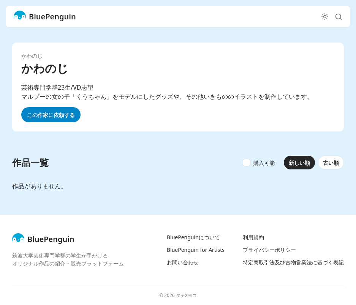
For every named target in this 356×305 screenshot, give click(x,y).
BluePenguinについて (193, 237)
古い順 (331, 162)
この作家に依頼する (51, 115)
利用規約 (253, 237)
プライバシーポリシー (269, 249)
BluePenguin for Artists (196, 249)
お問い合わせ (183, 262)
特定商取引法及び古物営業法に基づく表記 (293, 262)
